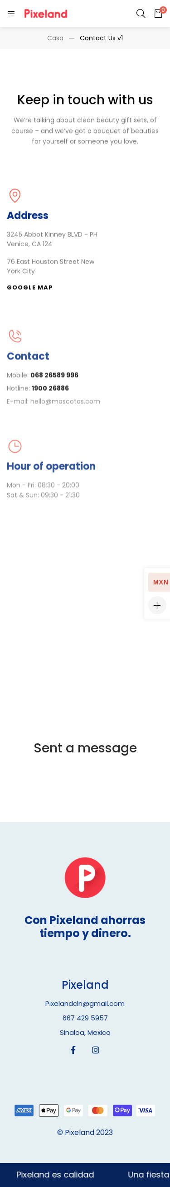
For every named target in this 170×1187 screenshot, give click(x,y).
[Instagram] (95, 1050)
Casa (55, 38)
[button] (30, 289)
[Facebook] (73, 1050)
